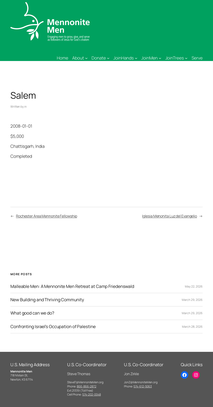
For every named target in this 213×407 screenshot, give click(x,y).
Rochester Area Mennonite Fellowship (46, 215)
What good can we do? (32, 313)
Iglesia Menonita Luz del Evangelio (169, 215)
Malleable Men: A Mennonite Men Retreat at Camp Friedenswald (72, 286)
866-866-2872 (86, 386)
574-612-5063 (143, 386)
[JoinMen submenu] (160, 58)
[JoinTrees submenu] (186, 58)
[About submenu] (86, 58)
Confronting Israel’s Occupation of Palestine (53, 326)
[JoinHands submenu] (136, 58)
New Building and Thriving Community (47, 299)
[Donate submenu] (108, 58)
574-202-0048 (91, 394)
